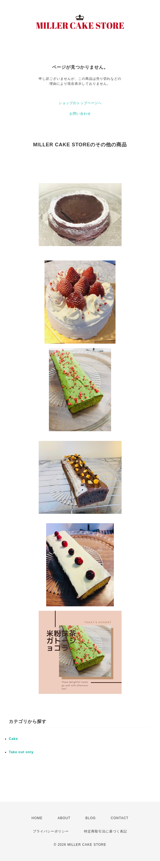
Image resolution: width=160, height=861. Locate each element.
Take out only (21, 752)
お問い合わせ (80, 114)
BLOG (90, 818)
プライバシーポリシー (51, 831)
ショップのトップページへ (80, 103)
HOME (37, 818)
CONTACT (119, 818)
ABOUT (63, 818)
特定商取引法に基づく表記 (105, 831)
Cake (13, 739)
